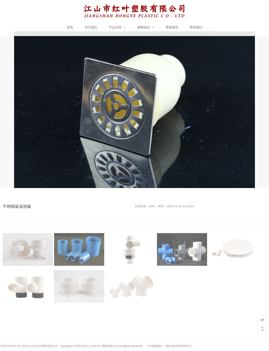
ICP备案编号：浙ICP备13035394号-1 (170, 346)
